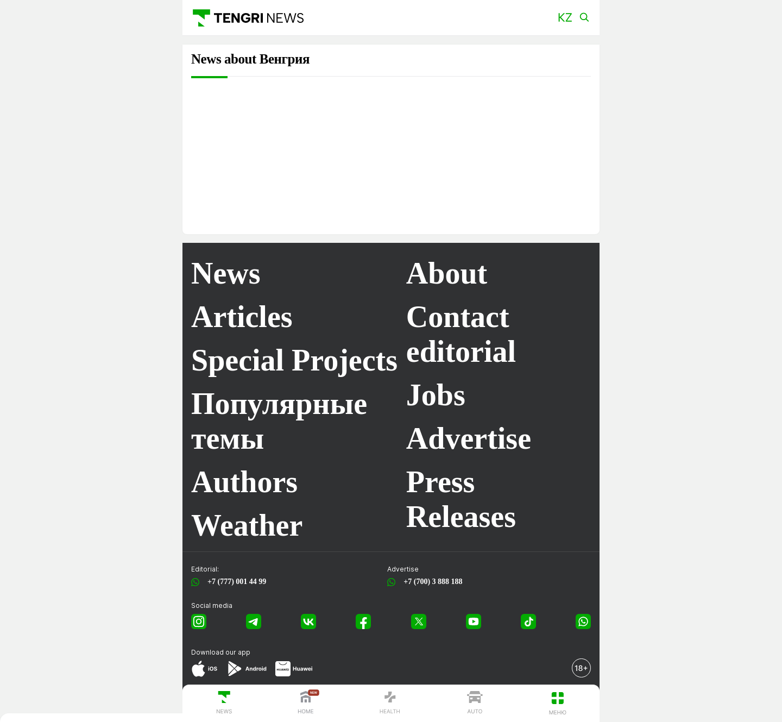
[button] (565, 17)
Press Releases (461, 499)
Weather (246, 525)
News (226, 273)
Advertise (468, 438)
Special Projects (294, 360)
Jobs (435, 395)
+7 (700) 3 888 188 (431, 581)
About (446, 273)
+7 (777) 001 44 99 (235, 581)
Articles (242, 317)
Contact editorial (461, 334)
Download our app (220, 652)
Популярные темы (279, 421)
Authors (244, 482)
